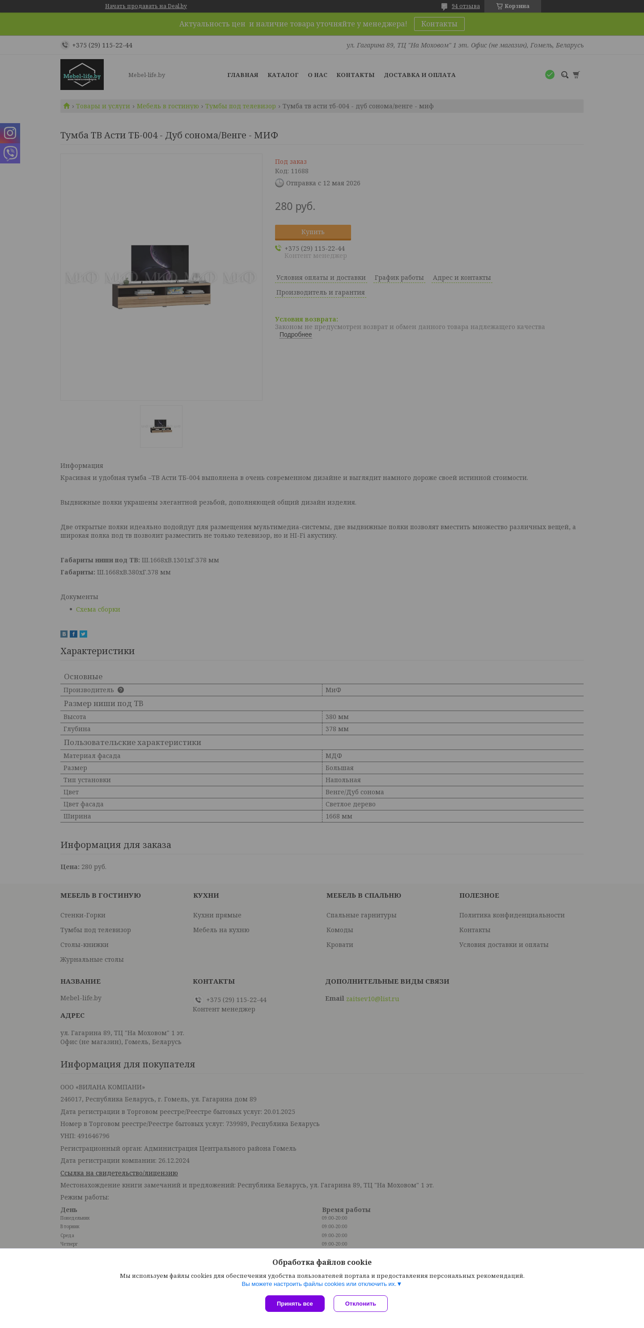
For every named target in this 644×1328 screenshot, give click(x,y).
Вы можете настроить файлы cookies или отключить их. (319, 1284)
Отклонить (360, 1303)
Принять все (295, 1303)
